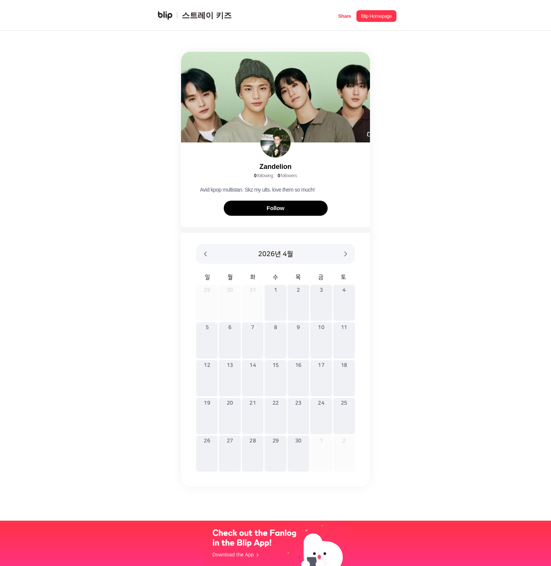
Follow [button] (276, 208)
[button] (344, 15)
